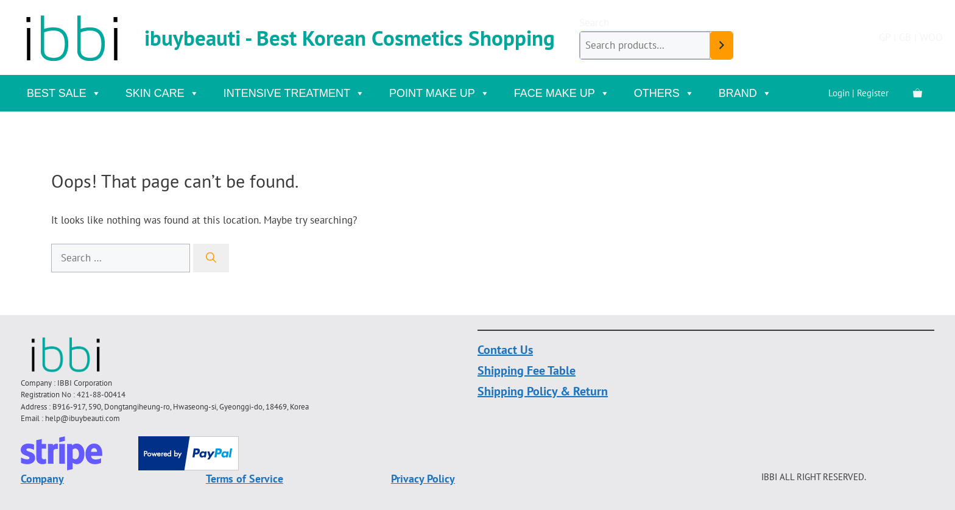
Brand (745, 93)
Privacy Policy (423, 479)
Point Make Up (439, 93)
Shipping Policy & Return (542, 391)
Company (42, 479)
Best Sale (64, 93)
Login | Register (858, 93)
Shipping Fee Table (526, 370)
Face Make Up (562, 93)
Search (594, 22)
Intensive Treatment (294, 93)
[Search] (211, 258)
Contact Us (505, 350)
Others (664, 93)
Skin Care (162, 93)
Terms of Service (244, 479)
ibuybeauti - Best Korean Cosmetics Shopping (349, 38)
